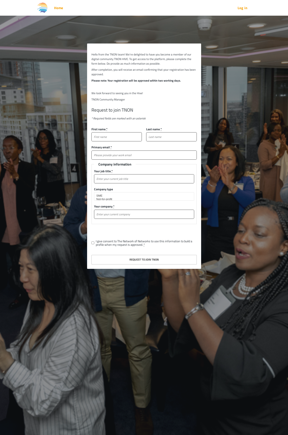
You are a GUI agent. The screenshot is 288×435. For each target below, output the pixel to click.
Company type (103, 189)
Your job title (103, 171)
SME (142, 195)
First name (99, 129)
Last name (154, 129)
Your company (104, 206)
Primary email (101, 147)
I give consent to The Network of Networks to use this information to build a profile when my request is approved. (144, 243)
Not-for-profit (142, 199)
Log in (242, 7)
